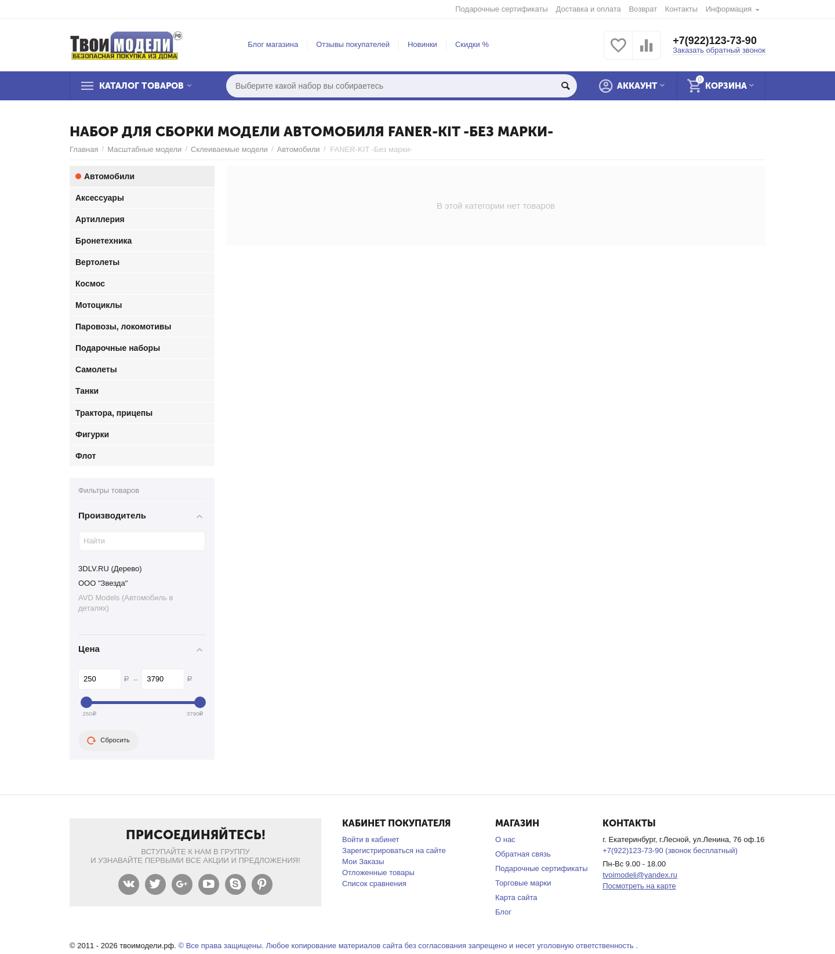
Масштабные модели (144, 149)
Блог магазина (273, 44)
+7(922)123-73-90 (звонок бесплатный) (670, 850)
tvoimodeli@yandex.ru (639, 874)
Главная (84, 149)
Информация (729, 9)
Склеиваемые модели (229, 149)
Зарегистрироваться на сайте (394, 850)
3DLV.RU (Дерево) (110, 568)
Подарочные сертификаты (501, 9)
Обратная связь (523, 854)
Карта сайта (516, 897)
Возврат (643, 9)
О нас (505, 839)
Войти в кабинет (370, 839)
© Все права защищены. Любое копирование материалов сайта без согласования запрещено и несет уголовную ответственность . (408, 945)
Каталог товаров (141, 85)
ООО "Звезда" (103, 583)
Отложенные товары (378, 872)
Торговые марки (523, 883)
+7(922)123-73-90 (715, 40)
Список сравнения (374, 883)
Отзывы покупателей (353, 44)
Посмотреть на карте (639, 886)
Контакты (681, 9)
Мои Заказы (363, 861)
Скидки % (472, 44)
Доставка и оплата (588, 9)
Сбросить (108, 740)
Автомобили (298, 149)
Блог (503, 912)
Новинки (422, 44)
